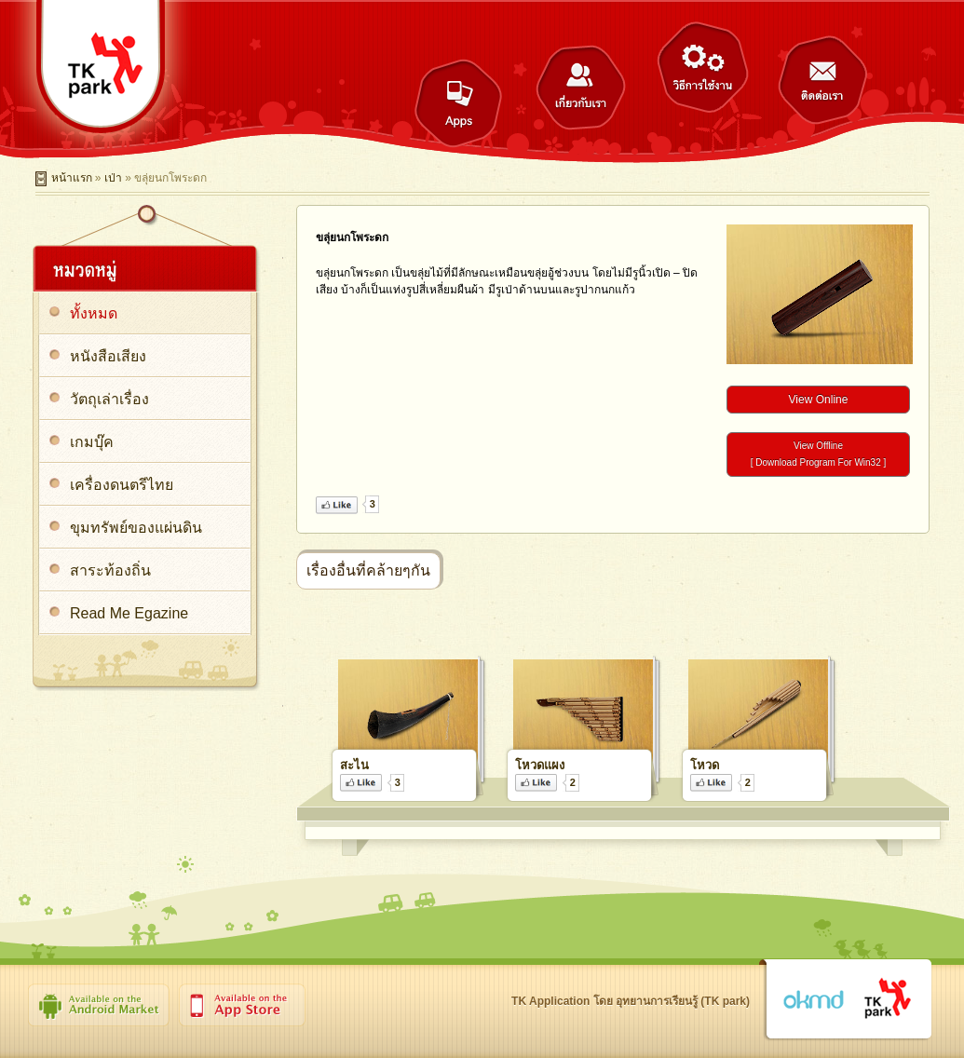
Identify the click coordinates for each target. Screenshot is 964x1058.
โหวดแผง (539, 765)
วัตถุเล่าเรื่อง (109, 399)
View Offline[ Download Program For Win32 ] (819, 454)
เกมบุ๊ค (92, 442)
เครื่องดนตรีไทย (121, 485)
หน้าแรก (71, 177)
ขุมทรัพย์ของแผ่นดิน (136, 528)
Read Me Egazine (129, 613)
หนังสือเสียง (108, 356)
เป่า (113, 177)
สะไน (354, 765)
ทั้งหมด (93, 313)
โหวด (704, 765)
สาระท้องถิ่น (110, 570)
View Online (819, 399)
